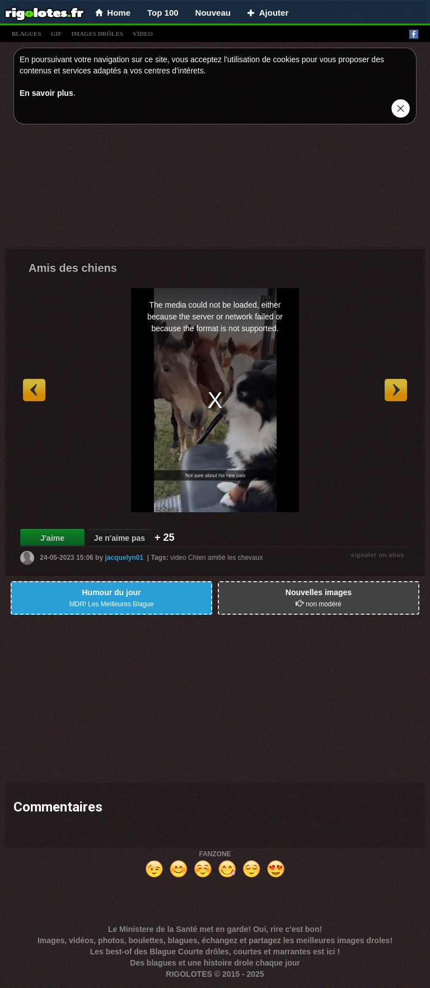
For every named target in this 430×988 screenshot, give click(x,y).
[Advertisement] (215, 189)
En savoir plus (46, 93)
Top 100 (163, 12)
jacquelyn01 (124, 558)
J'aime (52, 538)
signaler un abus (377, 554)
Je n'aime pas (119, 538)
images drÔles (97, 33)
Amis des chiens (73, 268)
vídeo (143, 33)
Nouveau (213, 12)
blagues (26, 33)
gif (56, 33)
